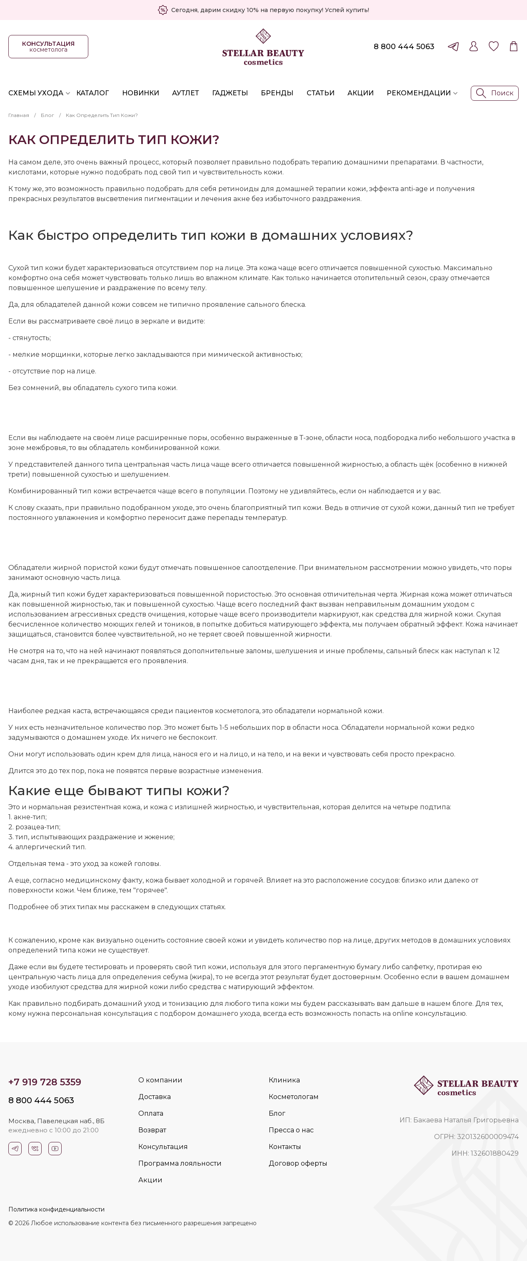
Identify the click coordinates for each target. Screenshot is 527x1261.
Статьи (321, 93)
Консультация (163, 1147)
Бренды (277, 93)
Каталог (92, 93)
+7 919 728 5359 (44, 1082)
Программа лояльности (180, 1163)
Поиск (495, 93)
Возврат (152, 1130)
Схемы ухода (35, 93)
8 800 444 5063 (404, 46)
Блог (47, 115)
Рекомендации (419, 93)
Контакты (285, 1147)
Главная (18, 115)
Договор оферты (298, 1163)
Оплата (150, 1113)
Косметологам (294, 1097)
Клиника (284, 1080)
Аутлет (185, 93)
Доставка (154, 1097)
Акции (360, 93)
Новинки (140, 93)
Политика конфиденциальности (56, 1209)
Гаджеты (230, 93)
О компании (160, 1080)
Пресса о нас (291, 1130)
